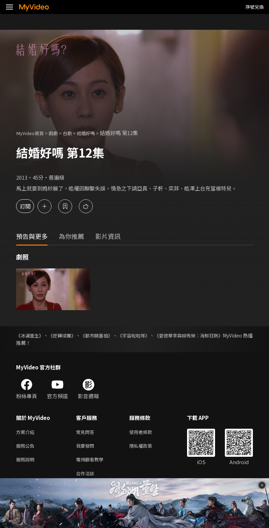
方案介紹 (26, 432)
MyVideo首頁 (32, 132)
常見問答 (86, 432)
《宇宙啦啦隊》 (153, 335)
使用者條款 (146, 432)
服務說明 (26, 462)
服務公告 (26, 447)
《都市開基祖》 (110, 335)
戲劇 (58, 132)
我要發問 (86, 447)
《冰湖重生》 (31, 335)
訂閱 (30, 206)
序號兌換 (255, 7)
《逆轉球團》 (69, 335)
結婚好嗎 (94, 132)
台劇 (73, 132)
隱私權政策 (146, 447)
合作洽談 (86, 476)
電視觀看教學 (92, 462)
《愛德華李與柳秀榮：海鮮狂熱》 (216, 335)
